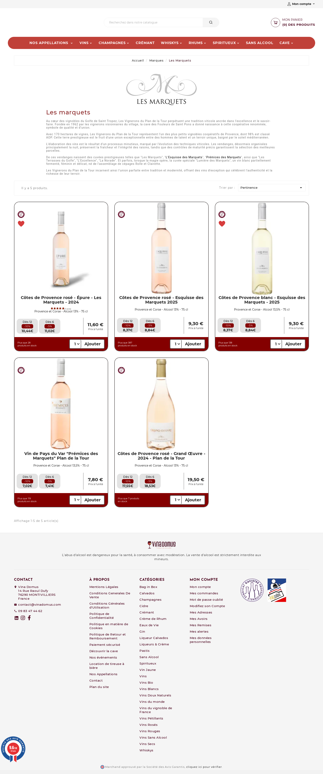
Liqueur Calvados (153, 642)
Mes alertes (199, 635)
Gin (142, 635)
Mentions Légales (103, 591)
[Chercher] (153, 24)
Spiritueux (147, 667)
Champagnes (150, 603)
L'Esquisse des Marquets (184, 161)
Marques (156, 64)
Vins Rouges (149, 735)
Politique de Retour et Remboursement (107, 640)
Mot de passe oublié (206, 603)
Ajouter (92, 347)
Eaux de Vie (149, 629)
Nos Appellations (103, 678)
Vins (143, 680)
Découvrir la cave (103, 655)
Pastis (144, 654)
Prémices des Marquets (223, 161)
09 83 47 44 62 (30, 615)
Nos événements (103, 661)
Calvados (146, 597)
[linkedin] (16, 621)
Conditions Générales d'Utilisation (107, 609)
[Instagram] (22, 621)
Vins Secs (147, 748)
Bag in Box (148, 591)
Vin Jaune (147, 674)
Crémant (146, 616)
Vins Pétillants (151, 722)
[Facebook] (29, 621)
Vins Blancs (149, 693)
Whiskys (146, 754)
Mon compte (200, 591)
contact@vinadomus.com (39, 608)
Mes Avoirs (199, 623)
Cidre (143, 610)
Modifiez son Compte (207, 610)
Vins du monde (152, 706)
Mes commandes (204, 597)
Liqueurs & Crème (154, 648)
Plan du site (99, 691)
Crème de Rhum (153, 623)
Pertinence (271, 191)
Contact (96, 684)
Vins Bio (146, 686)
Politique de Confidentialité (101, 620)
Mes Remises (201, 629)
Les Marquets (180, 64)
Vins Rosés (148, 729)
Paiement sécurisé (104, 649)
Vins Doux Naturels (155, 699)
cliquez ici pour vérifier (204, 770)
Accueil (138, 64)
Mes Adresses (201, 616)
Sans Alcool (149, 661)
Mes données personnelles (201, 644)
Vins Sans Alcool (153, 741)
